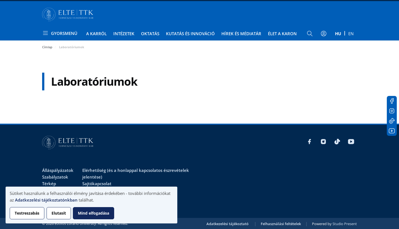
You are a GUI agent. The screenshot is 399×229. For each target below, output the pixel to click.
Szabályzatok (55, 177)
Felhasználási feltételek (281, 223)
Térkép (49, 183)
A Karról (96, 33)
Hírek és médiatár (241, 33)
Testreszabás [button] (27, 213)
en (351, 33)
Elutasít (59, 213)
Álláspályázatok (57, 170)
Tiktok (392, 121)
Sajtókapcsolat (96, 183)
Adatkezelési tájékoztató (227, 223)
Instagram (392, 111)
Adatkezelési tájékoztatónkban (46, 200)
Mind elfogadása (93, 213)
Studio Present (344, 223)
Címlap (47, 47)
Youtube (392, 131)
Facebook (392, 101)
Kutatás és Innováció (190, 33)
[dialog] (91, 205)
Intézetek (123, 33)
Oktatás (150, 33)
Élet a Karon (282, 33)
